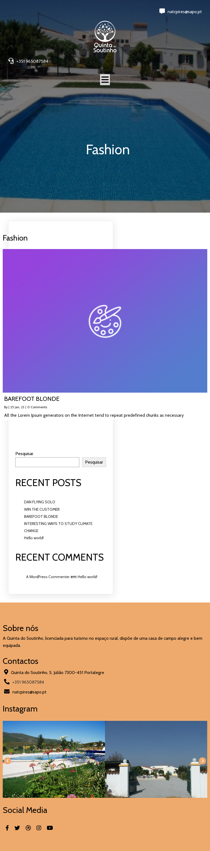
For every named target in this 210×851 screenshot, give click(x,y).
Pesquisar (24, 453)
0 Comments (37, 407)
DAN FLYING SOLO (39, 501)
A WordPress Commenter (47, 576)
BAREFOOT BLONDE (41, 516)
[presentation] (7, 760)
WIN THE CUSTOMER (42, 509)
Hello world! (34, 537)
